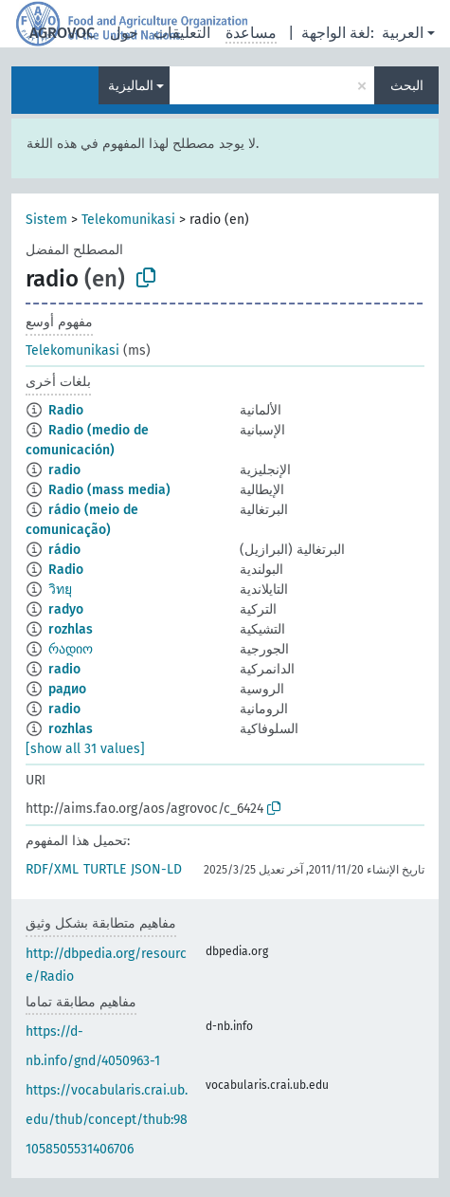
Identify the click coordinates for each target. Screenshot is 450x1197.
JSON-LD (156, 869)
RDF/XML (52, 869)
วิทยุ (60, 589)
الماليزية (130, 86)
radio (64, 470)
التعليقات (181, 33)
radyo (65, 609)
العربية (402, 33)
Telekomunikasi (128, 220)
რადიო (70, 649)
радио (67, 689)
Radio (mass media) (109, 490)
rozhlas (70, 629)
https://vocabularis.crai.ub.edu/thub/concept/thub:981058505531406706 (107, 1119)
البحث (406, 86)
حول (124, 33)
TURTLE (104, 869)
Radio (65, 410)
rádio (64, 550)
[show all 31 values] (85, 749)
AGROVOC (62, 33)
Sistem (46, 220)
